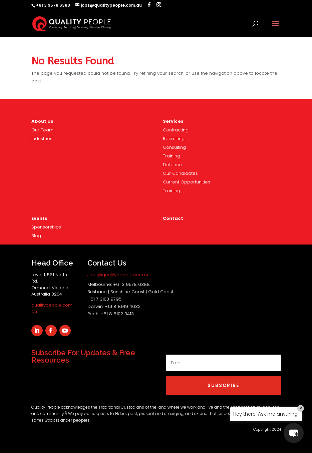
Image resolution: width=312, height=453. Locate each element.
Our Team (42, 130)
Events (39, 218)
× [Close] (300, 408)
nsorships (46, 227)
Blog (36, 236)
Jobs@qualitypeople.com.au (118, 275)
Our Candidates (180, 173)
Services (173, 121)
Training (171, 156)
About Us (42, 121)
